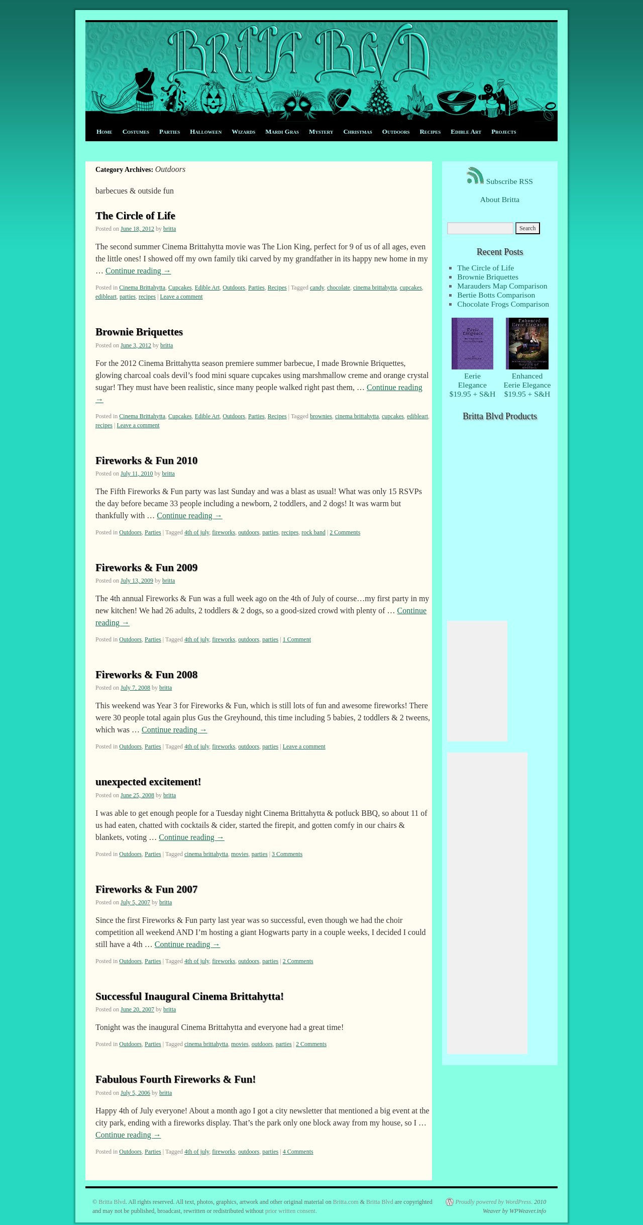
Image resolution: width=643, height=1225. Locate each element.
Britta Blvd (112, 1201)
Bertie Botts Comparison (496, 295)
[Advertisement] (477, 681)
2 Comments (345, 532)
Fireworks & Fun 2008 (146, 675)
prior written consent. (291, 1210)
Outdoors (396, 131)
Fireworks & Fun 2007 (146, 889)
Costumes (136, 131)
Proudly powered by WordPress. (493, 1201)
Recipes (430, 131)
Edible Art (466, 131)
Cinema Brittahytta (142, 287)
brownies (321, 416)
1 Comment (297, 639)
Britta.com (346, 1201)
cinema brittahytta (375, 287)
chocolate (338, 287)
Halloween (206, 131)
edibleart (106, 296)
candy (317, 287)
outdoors (248, 532)
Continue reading (138, 270)
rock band (313, 532)
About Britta (499, 199)
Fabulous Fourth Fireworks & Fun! (175, 1079)
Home (104, 131)
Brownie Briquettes (139, 332)
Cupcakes (180, 287)
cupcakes (411, 287)
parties (128, 296)
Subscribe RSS (500, 181)
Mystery (321, 131)
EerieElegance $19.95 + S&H (473, 380)
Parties (169, 131)
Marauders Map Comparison (502, 285)
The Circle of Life (135, 216)
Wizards (243, 131)
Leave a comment (181, 296)
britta (169, 228)
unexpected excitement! (148, 782)
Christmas (357, 131)
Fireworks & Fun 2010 (146, 460)
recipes (147, 296)
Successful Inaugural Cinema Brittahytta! (189, 996)
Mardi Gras (282, 131)
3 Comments (287, 854)
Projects (503, 131)
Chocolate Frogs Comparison (503, 304)
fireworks (223, 532)
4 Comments (298, 1151)
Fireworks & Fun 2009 (146, 567)
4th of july (196, 532)
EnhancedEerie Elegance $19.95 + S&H (527, 380)
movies (240, 854)
